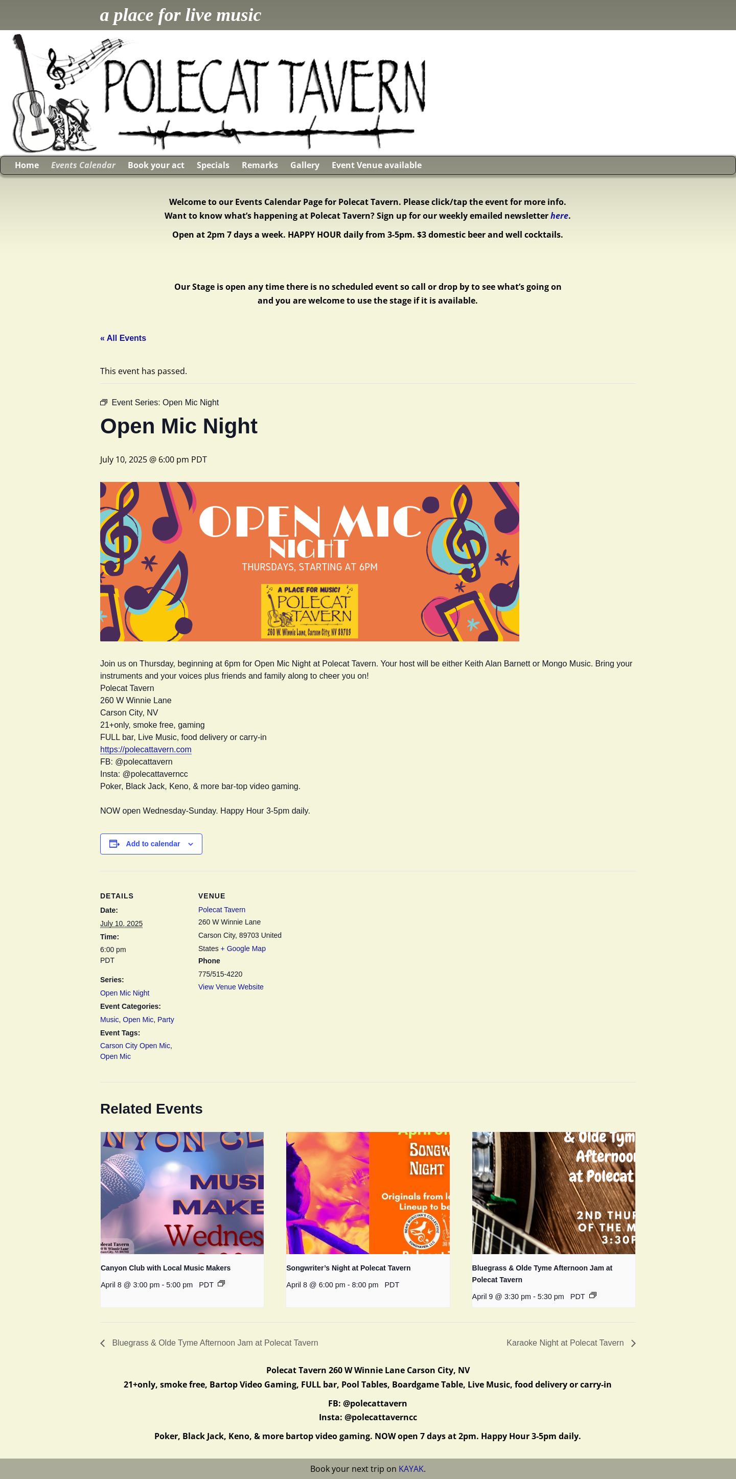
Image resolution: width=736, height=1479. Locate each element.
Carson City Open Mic (135, 1046)
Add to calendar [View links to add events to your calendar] (153, 844)
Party (165, 1019)
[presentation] (182, 1193)
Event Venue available (377, 165)
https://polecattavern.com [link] (146, 749)
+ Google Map (243, 948)
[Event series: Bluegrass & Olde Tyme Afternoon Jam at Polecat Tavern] (592, 1295)
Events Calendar (83, 165)
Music (109, 1019)
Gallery (304, 165)
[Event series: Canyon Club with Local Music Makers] (221, 1283)
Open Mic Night (124, 993)
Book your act (156, 165)
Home (27, 165)
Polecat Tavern (221, 910)
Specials (213, 165)
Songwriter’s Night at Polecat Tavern (348, 1268)
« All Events (123, 338)
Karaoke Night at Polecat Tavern (566, 1342)
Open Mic (138, 1019)
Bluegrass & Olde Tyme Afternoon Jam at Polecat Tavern (214, 1342)
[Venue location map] (350, 942)
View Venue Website (231, 987)
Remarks (260, 165)
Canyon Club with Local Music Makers (166, 1268)
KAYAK (411, 1468)
